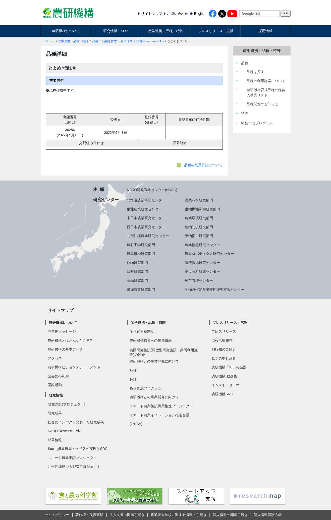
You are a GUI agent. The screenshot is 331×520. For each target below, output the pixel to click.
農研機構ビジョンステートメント (74, 367)
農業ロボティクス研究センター (209, 254)
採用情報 (265, 31)
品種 (95, 41)
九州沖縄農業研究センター (148, 236)
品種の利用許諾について (203, 165)
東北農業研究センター (144, 209)
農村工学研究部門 (141, 245)
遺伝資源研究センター (202, 263)
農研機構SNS (222, 394)
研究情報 (56, 395)
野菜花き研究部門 (199, 200)
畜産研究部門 (137, 271)
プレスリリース (223, 331)
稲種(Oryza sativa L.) (149, 41)
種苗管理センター (199, 280)
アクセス (55, 358)
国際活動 (55, 385)
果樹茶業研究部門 (141, 289)
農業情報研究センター (202, 245)
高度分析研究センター (202, 271)
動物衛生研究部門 (199, 236)
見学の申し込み (223, 358)
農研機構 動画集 (224, 376)
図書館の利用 (58, 376)
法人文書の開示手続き (127, 515)
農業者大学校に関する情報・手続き (178, 515)
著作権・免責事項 (89, 515)
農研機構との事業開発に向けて (154, 361)
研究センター (106, 199)
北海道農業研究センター (146, 200)
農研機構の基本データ (65, 349)
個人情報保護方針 (268, 515)
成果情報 (55, 440)
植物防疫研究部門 (199, 227)
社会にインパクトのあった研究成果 (76, 422)
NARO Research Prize (65, 431)
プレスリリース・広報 (215, 31)
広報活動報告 (222, 340)
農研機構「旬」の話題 (229, 367)
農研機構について (66, 31)
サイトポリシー (57, 515)
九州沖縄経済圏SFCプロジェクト (74, 467)
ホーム (50, 41)
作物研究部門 (137, 263)
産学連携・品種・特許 (165, 31)
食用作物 (127, 41)
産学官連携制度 (142, 331)
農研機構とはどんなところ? (70, 340)
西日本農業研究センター (146, 227)
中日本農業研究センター (146, 218)
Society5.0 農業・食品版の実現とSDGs (78, 449)
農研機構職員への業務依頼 (151, 340)
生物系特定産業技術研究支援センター (215, 289)
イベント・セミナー (227, 385)
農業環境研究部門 (199, 218)
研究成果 (55, 413)
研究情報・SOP (115, 31)
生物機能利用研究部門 (202, 209)
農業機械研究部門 (141, 254)
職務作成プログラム (145, 388)
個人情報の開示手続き (230, 515)
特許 (133, 379)
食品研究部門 (137, 280)
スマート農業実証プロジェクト (72, 458)
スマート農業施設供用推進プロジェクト (161, 406)
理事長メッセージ (62, 331)
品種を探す (109, 41)
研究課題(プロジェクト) (66, 404)
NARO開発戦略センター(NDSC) (152, 190)
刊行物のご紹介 (223, 349)
